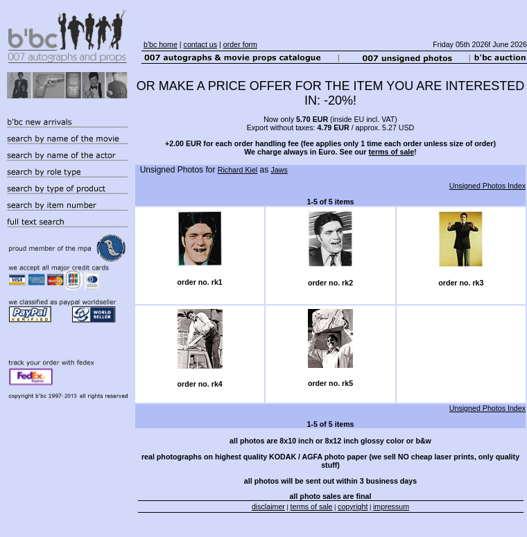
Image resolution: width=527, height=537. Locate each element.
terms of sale (391, 152)
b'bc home (161, 44)
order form (240, 44)
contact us (201, 44)
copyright (353, 506)
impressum (391, 506)
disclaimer (268, 506)
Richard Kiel (237, 170)
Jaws (279, 170)
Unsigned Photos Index (487, 186)
